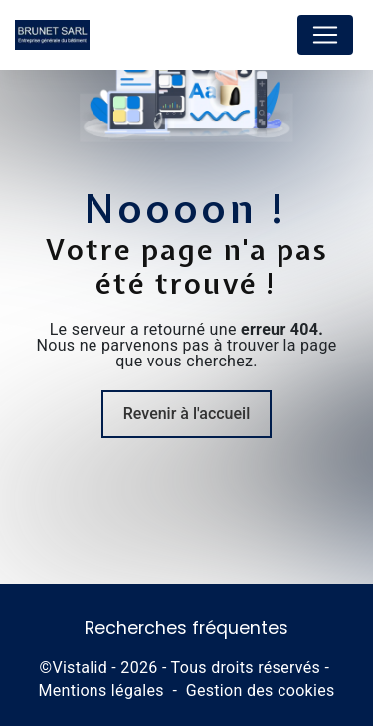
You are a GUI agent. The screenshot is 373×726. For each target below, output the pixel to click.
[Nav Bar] (325, 35)
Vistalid (79, 667)
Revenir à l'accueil (186, 413)
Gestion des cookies (260, 690)
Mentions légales (100, 690)
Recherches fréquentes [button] (186, 628)
